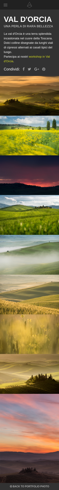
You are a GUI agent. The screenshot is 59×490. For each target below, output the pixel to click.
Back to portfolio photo (29, 486)
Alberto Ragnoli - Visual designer (29, 5)
